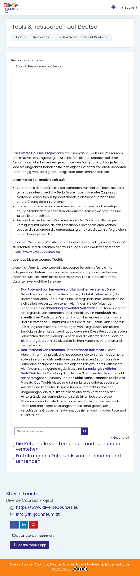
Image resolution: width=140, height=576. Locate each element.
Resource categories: (27, 60)
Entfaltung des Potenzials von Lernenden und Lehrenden (68, 458)
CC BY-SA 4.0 (70, 569)
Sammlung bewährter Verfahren (70, 308)
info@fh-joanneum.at (38, 514)
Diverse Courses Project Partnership (77, 564)
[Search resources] (47, 431)
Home (20, 37)
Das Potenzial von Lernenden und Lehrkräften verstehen (63, 289)
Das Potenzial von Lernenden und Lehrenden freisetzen (62, 350)
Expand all (121, 437)
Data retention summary (33, 536)
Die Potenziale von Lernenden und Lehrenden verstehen (68, 446)
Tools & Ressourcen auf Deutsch (82, 37)
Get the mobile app (29, 545)
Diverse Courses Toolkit (27, 564)
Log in (129, 7)
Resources (41, 37)
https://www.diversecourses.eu (36, 252)
